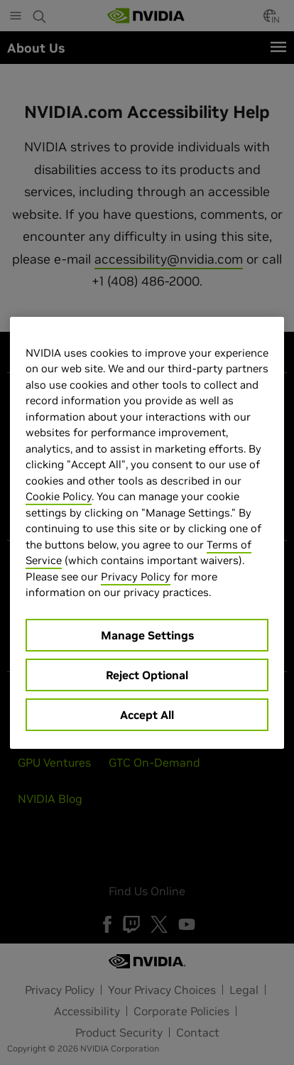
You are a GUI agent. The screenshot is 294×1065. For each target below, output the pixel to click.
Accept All (147, 715)
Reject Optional (147, 675)
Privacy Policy (135, 576)
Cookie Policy (59, 496)
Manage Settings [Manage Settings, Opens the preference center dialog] (147, 635)
